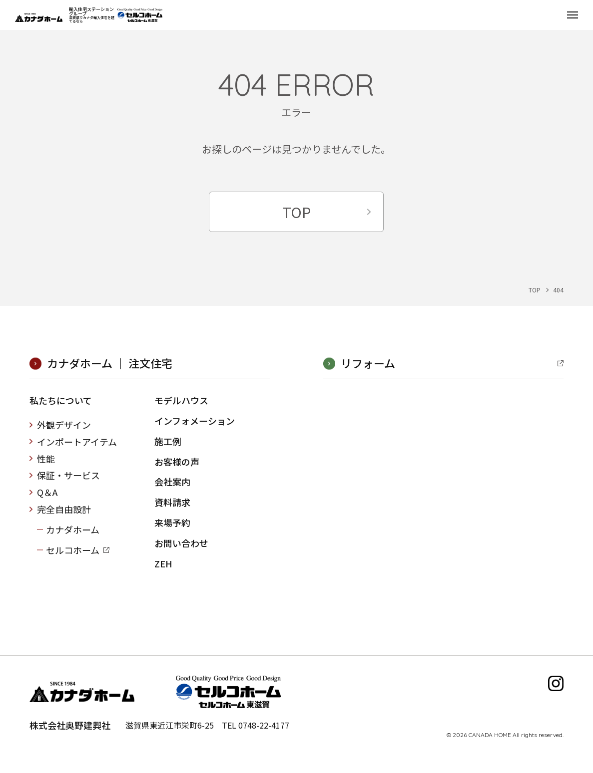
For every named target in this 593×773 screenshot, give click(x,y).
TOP (296, 211)
